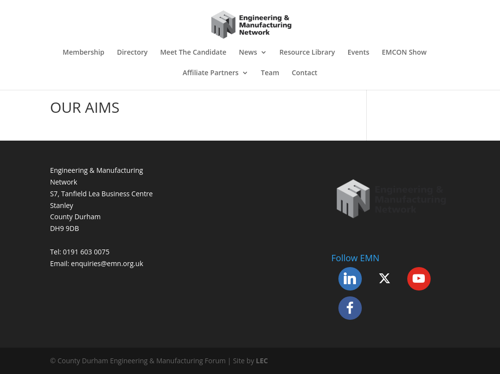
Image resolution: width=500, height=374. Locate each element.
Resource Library (307, 53)
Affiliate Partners (211, 73)
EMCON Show (404, 53)
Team (270, 73)
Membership (83, 53)
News (248, 53)
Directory (132, 53)
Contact (304, 73)
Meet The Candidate (193, 53)
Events (359, 53)
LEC (262, 360)
